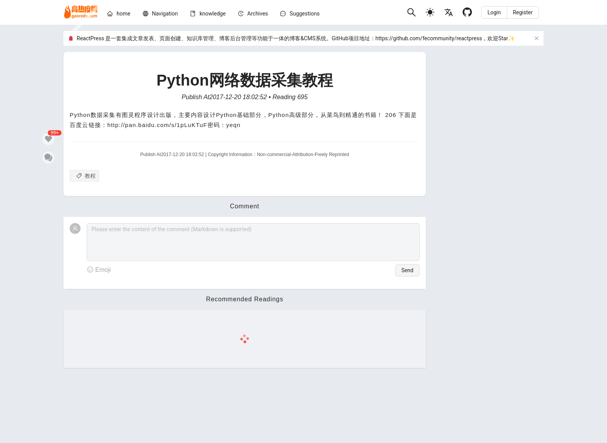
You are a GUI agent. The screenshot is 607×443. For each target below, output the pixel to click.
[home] (80, 12)
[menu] (254, 15)
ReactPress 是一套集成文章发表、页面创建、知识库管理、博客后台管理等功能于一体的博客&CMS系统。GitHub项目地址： (226, 38)
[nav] (165, 13)
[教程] (84, 175)
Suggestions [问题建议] (304, 13)
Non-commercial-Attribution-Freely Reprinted (303, 154)
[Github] (467, 12)
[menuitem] (118, 15)
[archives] (257, 13)
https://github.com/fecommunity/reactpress (429, 38)
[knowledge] (212, 13)
